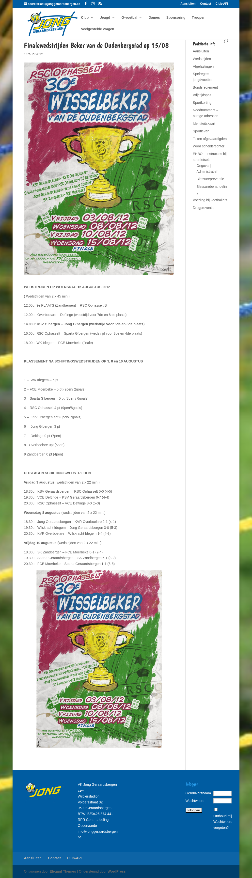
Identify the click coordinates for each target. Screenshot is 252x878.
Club (85, 17)
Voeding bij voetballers (210, 200)
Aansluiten (187, 3)
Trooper (198, 17)
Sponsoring (176, 17)
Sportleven (201, 131)
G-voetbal (129, 17)
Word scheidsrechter (208, 146)
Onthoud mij (222, 816)
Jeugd (105, 17)
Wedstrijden (202, 59)
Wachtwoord (195, 801)
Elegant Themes (63, 871)
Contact (205, 3)
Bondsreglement (205, 87)
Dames (154, 17)
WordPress (117, 871)
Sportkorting (202, 103)
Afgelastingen (203, 66)
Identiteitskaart (204, 123)
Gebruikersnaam (198, 793)
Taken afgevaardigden (210, 139)
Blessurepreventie (210, 179)
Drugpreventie (204, 208)
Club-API (222, 3)
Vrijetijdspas (202, 95)
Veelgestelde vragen (97, 29)
